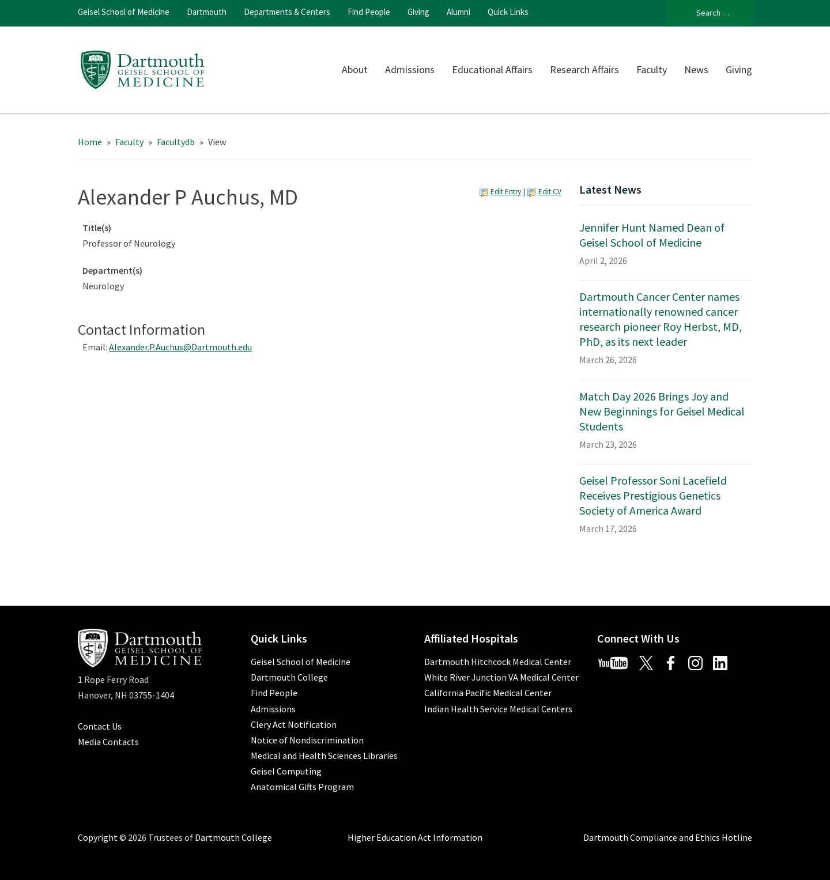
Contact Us (100, 726)
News (696, 69)
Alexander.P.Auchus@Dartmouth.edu (180, 347)
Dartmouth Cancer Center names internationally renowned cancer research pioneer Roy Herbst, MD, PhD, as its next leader (660, 319)
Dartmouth (207, 11)
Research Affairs (584, 69)
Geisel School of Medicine (123, 11)
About (355, 69)
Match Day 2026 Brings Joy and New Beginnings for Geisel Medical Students (662, 411)
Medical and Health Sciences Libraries (324, 755)
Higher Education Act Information (415, 837)
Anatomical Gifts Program (302, 786)
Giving (418, 11)
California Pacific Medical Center (488, 692)
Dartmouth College (289, 677)
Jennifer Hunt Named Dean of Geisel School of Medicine (652, 235)
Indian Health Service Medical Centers (498, 709)
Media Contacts (108, 741)
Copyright (98, 837)
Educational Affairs (492, 69)
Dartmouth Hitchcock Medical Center (497, 661)
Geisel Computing (286, 771)
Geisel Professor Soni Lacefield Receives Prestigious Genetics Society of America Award (653, 495)
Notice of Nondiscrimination (307, 740)
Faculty (651, 69)
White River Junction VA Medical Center (501, 677)
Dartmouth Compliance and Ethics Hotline (667, 837)
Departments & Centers (287, 11)
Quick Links (508, 11)
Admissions (410, 69)
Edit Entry (506, 192)
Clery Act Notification (294, 724)
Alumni (458, 11)
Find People (369, 11)
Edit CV (549, 192)
